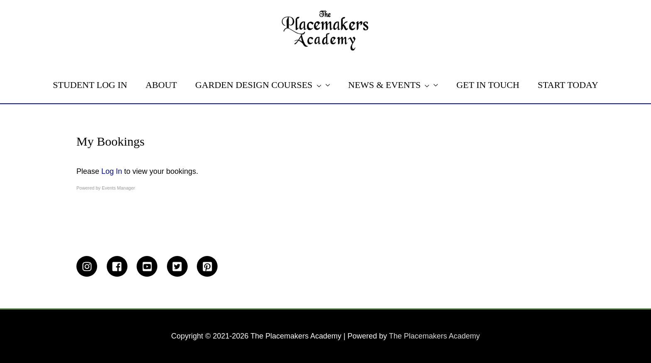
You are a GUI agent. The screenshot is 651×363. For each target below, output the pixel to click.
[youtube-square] (151, 266)
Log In (111, 171)
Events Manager (118, 187)
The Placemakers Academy (434, 336)
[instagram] (90, 266)
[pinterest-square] (209, 266)
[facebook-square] (121, 266)
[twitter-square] (181, 266)
